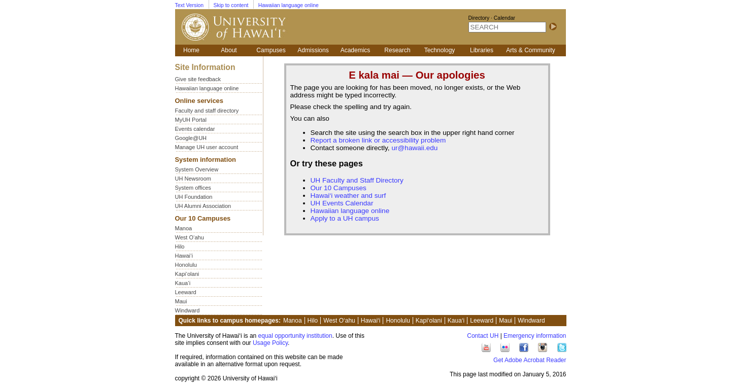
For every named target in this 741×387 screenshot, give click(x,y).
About (229, 50)
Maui (181, 301)
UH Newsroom (193, 178)
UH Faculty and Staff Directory (357, 180)
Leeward (185, 292)
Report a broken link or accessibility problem (378, 140)
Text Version (189, 5)
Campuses (270, 50)
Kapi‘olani (187, 274)
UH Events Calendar (342, 203)
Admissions (312, 50)
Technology (439, 50)
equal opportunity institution (295, 335)
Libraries (481, 50)
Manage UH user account (207, 147)
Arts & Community (530, 50)
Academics (356, 50)
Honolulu (186, 265)
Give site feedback (198, 79)
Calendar (504, 18)
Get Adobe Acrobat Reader (529, 360)
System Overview (197, 169)
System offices (193, 188)
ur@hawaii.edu (414, 148)
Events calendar (195, 129)
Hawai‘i (184, 256)
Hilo (180, 246)
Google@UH (191, 138)
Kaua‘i (183, 283)
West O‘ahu (189, 237)
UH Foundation (194, 197)
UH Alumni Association (203, 206)
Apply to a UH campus (345, 218)
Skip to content (231, 5)
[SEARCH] (507, 27)
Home (191, 50)
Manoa (183, 228)
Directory (479, 18)
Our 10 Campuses (338, 188)
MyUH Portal (191, 120)
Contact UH (482, 335)
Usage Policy (270, 342)
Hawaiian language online (288, 5)
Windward (187, 310)
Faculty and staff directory (207, 111)
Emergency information (534, 335)
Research (397, 50)
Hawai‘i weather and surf (348, 195)
